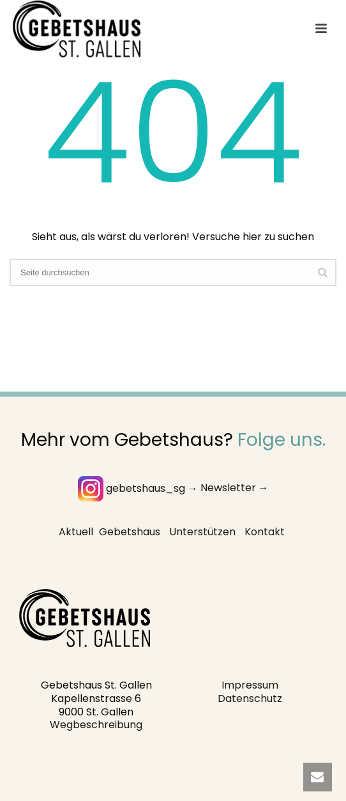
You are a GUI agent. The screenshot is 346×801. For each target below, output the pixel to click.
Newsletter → (234, 488)
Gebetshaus (129, 531)
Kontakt (264, 531)
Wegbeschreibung (96, 724)
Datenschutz (250, 698)
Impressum (250, 685)
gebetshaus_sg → (138, 488)
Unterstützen (202, 531)
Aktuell (76, 531)
